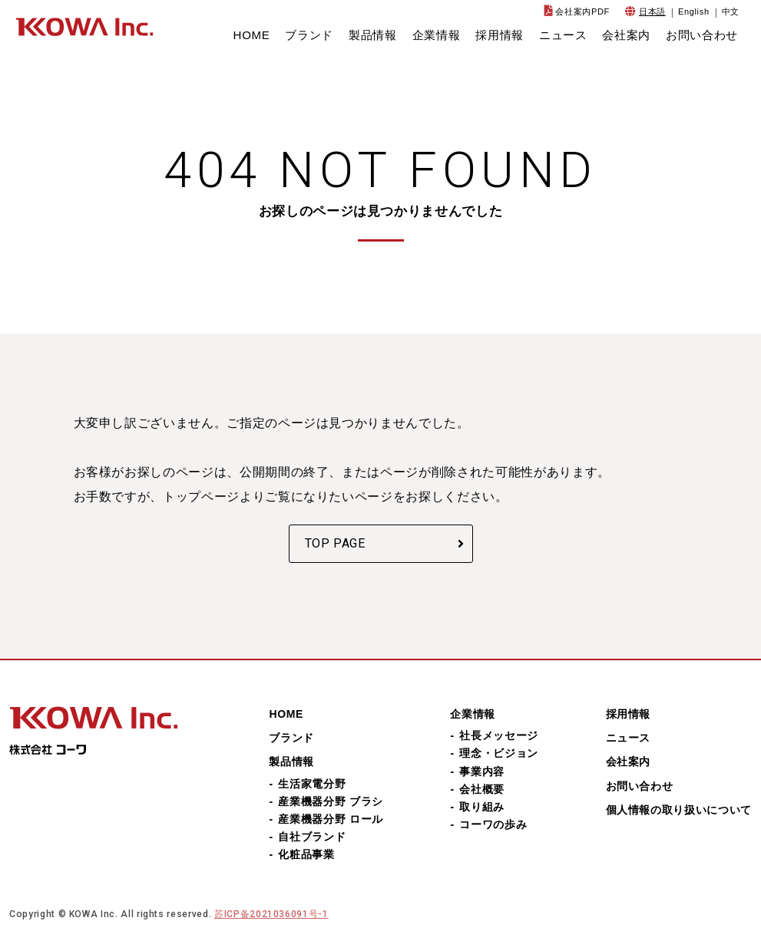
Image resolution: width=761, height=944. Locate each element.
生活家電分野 (312, 784)
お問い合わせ (702, 34)
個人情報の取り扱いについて (679, 810)
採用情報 (499, 34)
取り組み (482, 807)
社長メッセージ (498, 735)
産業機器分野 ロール (330, 819)
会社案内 (626, 34)
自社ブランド (312, 837)
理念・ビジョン (498, 753)
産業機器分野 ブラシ (330, 801)
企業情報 (436, 34)
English (694, 11)
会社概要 (482, 789)
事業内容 (482, 771)
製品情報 (373, 34)
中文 (730, 11)
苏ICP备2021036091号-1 (271, 914)
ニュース (563, 34)
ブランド (309, 34)
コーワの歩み (493, 824)
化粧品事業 (306, 854)
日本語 (652, 11)
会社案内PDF (582, 11)
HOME (251, 34)
